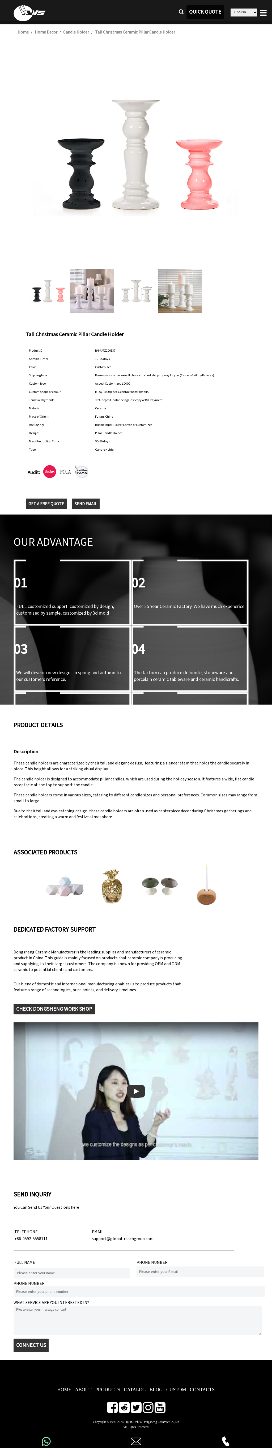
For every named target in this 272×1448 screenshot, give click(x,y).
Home (23, 32)
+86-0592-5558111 (31, 1239)
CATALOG (135, 1389)
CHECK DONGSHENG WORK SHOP (54, 1009)
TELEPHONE (26, 1232)
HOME (64, 1389)
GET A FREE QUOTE (46, 504)
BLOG (156, 1389)
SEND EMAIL (86, 504)
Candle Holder (76, 32)
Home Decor (46, 32)
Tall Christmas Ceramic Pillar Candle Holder (135, 32)
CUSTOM (176, 1389)
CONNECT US (31, 1345)
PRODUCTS (107, 1389)
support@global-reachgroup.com (123, 1239)
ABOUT (83, 1389)
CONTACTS (202, 1389)
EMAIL (97, 1232)
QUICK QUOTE (205, 12)
